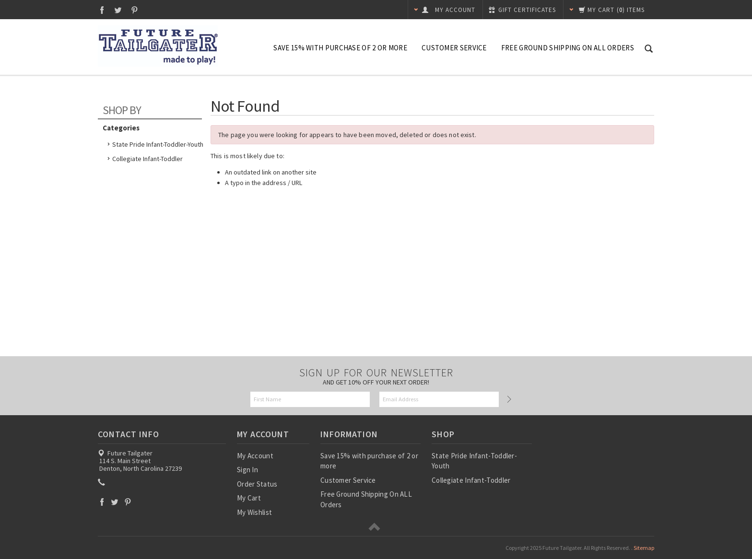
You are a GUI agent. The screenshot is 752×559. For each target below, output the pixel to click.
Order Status (257, 484)
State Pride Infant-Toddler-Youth (157, 144)
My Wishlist (254, 512)
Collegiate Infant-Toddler (147, 158)
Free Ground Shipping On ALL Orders (567, 47)
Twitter (118, 10)
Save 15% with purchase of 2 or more (340, 47)
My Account (255, 455)
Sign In (247, 469)
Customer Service (454, 47)
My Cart (249, 497)
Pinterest (134, 10)
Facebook (102, 10)
